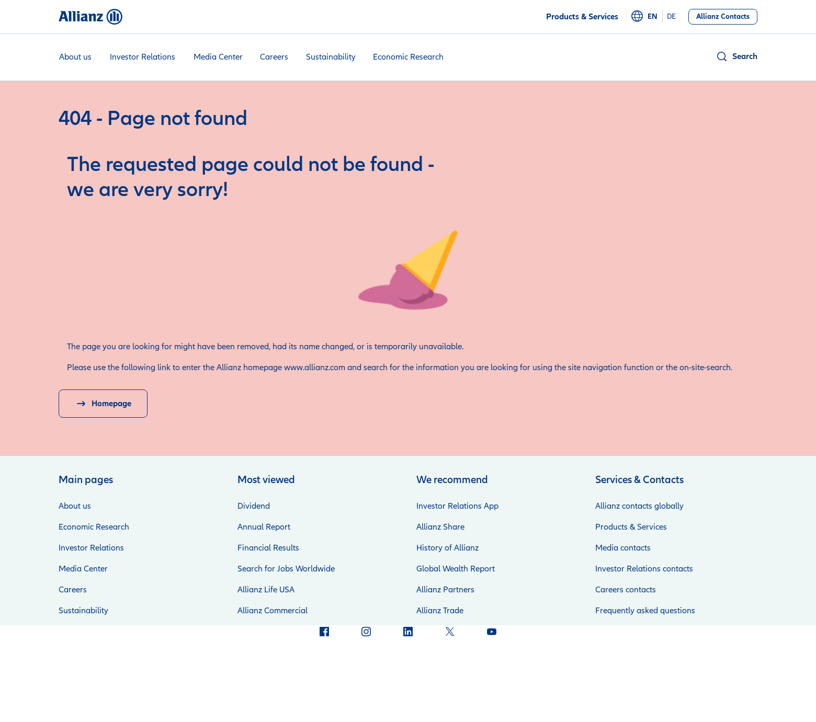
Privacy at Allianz (279, 690)
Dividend (253, 506)
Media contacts (623, 548)
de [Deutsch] (671, 16)
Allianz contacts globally (639, 506)
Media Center (218, 57)
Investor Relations (142, 57)
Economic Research (408, 57)
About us (75, 57)
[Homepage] (103, 403)
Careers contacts (625, 590)
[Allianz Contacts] (722, 17)
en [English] (653, 16)
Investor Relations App (457, 506)
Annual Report (263, 527)
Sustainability (331, 57)
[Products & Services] (582, 16)
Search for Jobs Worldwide (286, 569)
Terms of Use (346, 690)
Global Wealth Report (455, 569)
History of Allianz (447, 548)
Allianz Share (440, 527)
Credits (222, 690)
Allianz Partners (445, 590)
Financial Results (268, 548)
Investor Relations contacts (644, 569)
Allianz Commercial (272, 610)
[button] (736, 56)
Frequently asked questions (645, 610)
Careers (274, 57)
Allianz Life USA (265, 590)
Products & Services (631, 527)
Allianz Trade (439, 610)
